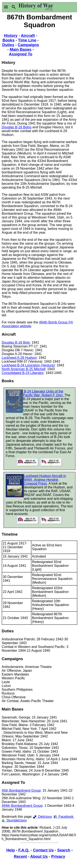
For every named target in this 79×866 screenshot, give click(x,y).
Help (10, 850)
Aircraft (28, 35)
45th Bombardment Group (21, 790)
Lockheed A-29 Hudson (19, 357)
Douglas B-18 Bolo (16, 342)
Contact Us (43, 850)
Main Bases (20, 49)
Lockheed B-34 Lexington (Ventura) (28, 365)
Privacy (58, 856)
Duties (8, 45)
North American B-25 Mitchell (23, 369)
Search (63, 850)
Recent (20, 856)
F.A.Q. (23, 850)
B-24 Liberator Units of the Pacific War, (43, 393)
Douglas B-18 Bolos (16, 127)
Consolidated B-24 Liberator (23, 373)
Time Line (27, 40)
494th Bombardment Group (22, 805)
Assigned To (20, 54)
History (10, 35)
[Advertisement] (59, 45)
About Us (39, 856)
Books (9, 40)
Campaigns (28, 45)
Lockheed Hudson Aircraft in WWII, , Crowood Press (45, 479)
